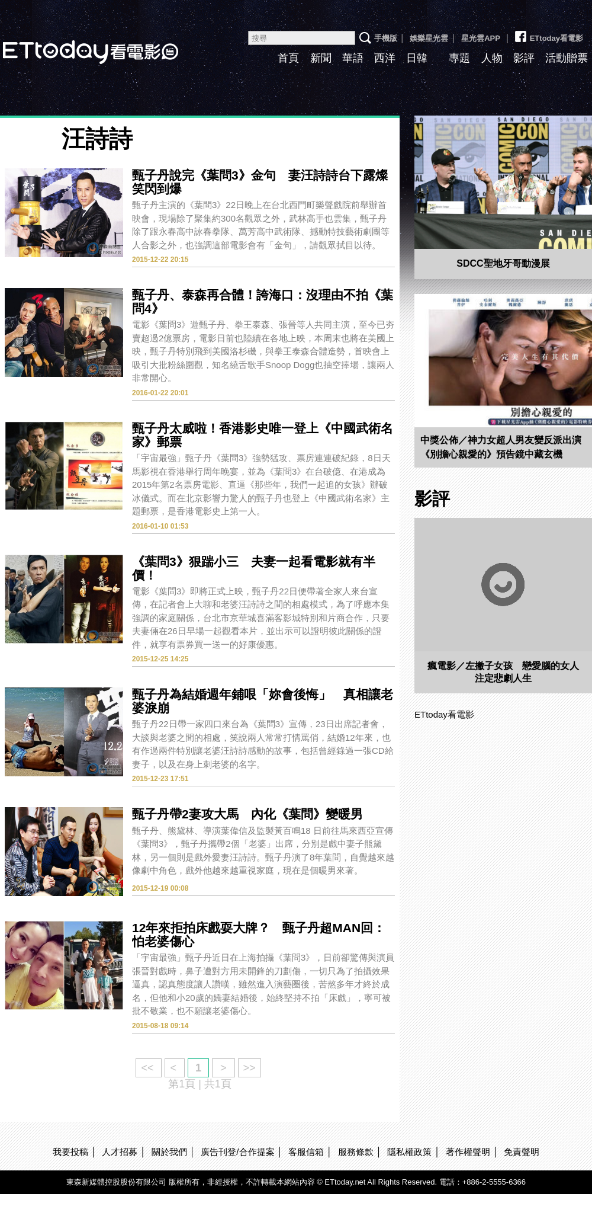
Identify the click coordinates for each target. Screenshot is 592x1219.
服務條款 (356, 1152)
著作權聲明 (468, 1152)
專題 (459, 58)
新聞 (321, 58)
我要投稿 (70, 1152)
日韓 (416, 58)
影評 (524, 58)
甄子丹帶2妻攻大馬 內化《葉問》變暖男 (247, 814)
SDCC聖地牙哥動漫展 (502, 263)
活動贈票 (566, 58)
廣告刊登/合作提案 (237, 1152)
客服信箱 (306, 1152)
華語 (352, 58)
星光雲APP (480, 38)
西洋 (384, 58)
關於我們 (169, 1152)
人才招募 (119, 1152)
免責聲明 (521, 1152)
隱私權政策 (409, 1152)
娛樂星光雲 (429, 38)
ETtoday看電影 (548, 34)
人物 (492, 58)
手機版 (385, 38)
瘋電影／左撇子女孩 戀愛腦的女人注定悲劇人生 (503, 672)
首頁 (288, 58)
